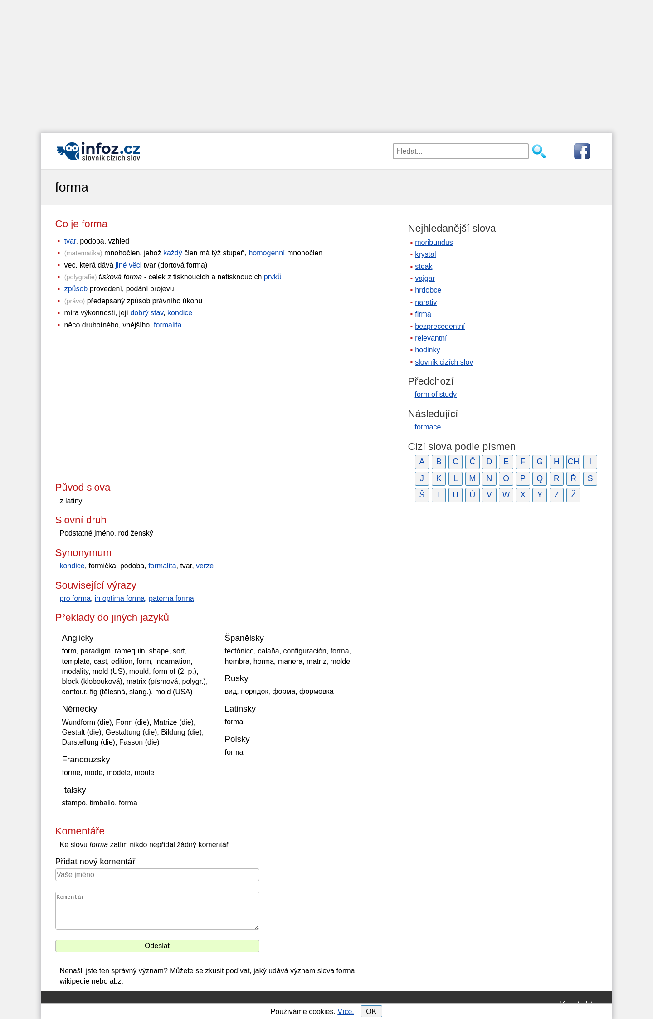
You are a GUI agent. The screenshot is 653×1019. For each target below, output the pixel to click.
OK (371, 1011)
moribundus (434, 242)
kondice (179, 313)
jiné (121, 265)
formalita (167, 325)
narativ (426, 302)
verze (205, 566)
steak (423, 266)
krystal (425, 254)
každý (172, 253)
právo (74, 301)
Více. (345, 1011)
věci (135, 265)
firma (423, 314)
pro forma (75, 598)
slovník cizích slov (444, 362)
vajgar (425, 278)
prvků (273, 277)
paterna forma (171, 598)
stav (157, 313)
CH (573, 461)
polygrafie (80, 277)
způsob (76, 289)
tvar (70, 241)
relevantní (431, 338)
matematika (83, 253)
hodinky (427, 350)
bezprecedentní (440, 326)
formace (428, 427)
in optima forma (120, 598)
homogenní (267, 253)
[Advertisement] (326, 63)
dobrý (139, 313)
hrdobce (428, 290)
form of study (436, 394)
